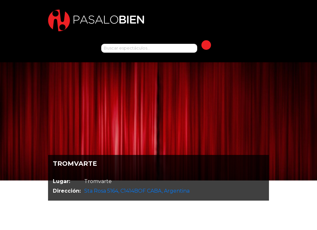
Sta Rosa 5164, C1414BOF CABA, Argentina (137, 191)
